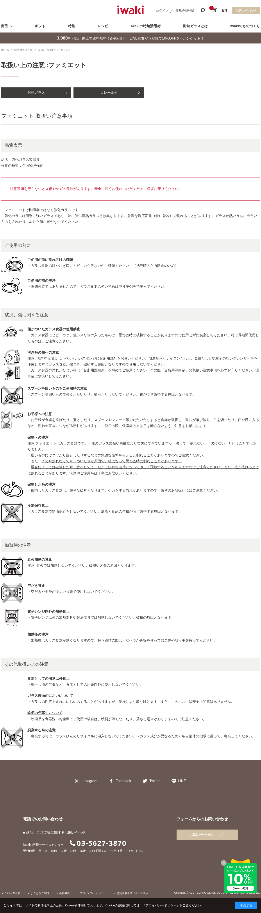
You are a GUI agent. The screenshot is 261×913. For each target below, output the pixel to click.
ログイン (162, 10)
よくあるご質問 (39, 893)
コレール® (108, 92)
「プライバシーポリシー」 (161, 905)
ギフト (40, 26)
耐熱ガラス (36, 92)
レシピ (103, 26)
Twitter (154, 781)
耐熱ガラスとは (195, 26)
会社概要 (64, 893)
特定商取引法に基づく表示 (132, 893)
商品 (4, 26)
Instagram (89, 781)
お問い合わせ (246, 10)
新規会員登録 (185, 10)
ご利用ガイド (12, 893)
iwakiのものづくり (245, 26)
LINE (182, 781)
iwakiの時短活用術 (145, 26)
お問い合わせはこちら (207, 835)
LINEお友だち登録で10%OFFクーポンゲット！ (167, 38)
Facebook (123, 781)
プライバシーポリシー (93, 893)
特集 (71, 26)
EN (224, 10)
